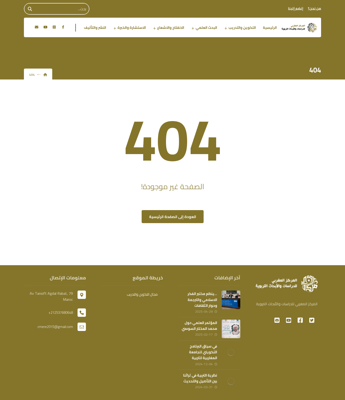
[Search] (30, 9)
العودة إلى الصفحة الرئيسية (172, 216)
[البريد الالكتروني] (36, 27)
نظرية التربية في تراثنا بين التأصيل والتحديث (200, 378)
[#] (312, 320)
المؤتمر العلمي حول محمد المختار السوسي (199, 325)
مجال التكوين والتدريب (145, 294)
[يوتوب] (45, 27)
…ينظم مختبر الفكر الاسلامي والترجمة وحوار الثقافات (202, 299)
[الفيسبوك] (63, 27)
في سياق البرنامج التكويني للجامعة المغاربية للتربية (203, 352)
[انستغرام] (54, 27)
